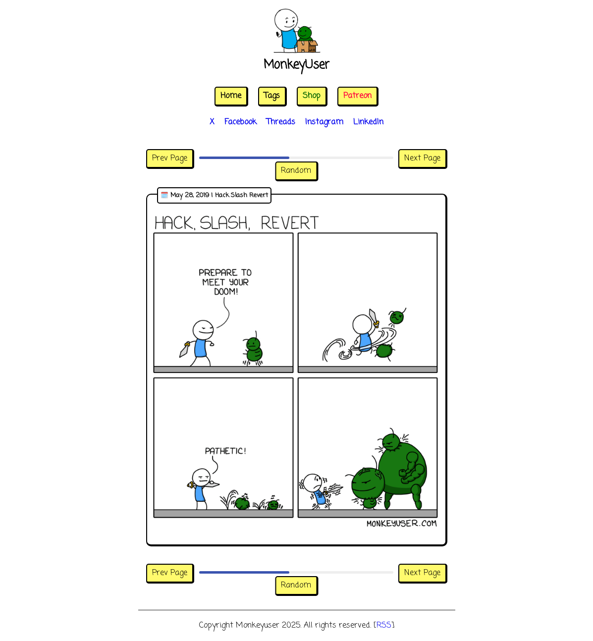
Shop (312, 96)
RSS (384, 626)
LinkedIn (368, 122)
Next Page (422, 158)
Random (296, 171)
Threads (281, 122)
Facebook (240, 122)
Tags (272, 96)
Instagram (324, 122)
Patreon (357, 96)
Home (230, 96)
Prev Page (169, 158)
